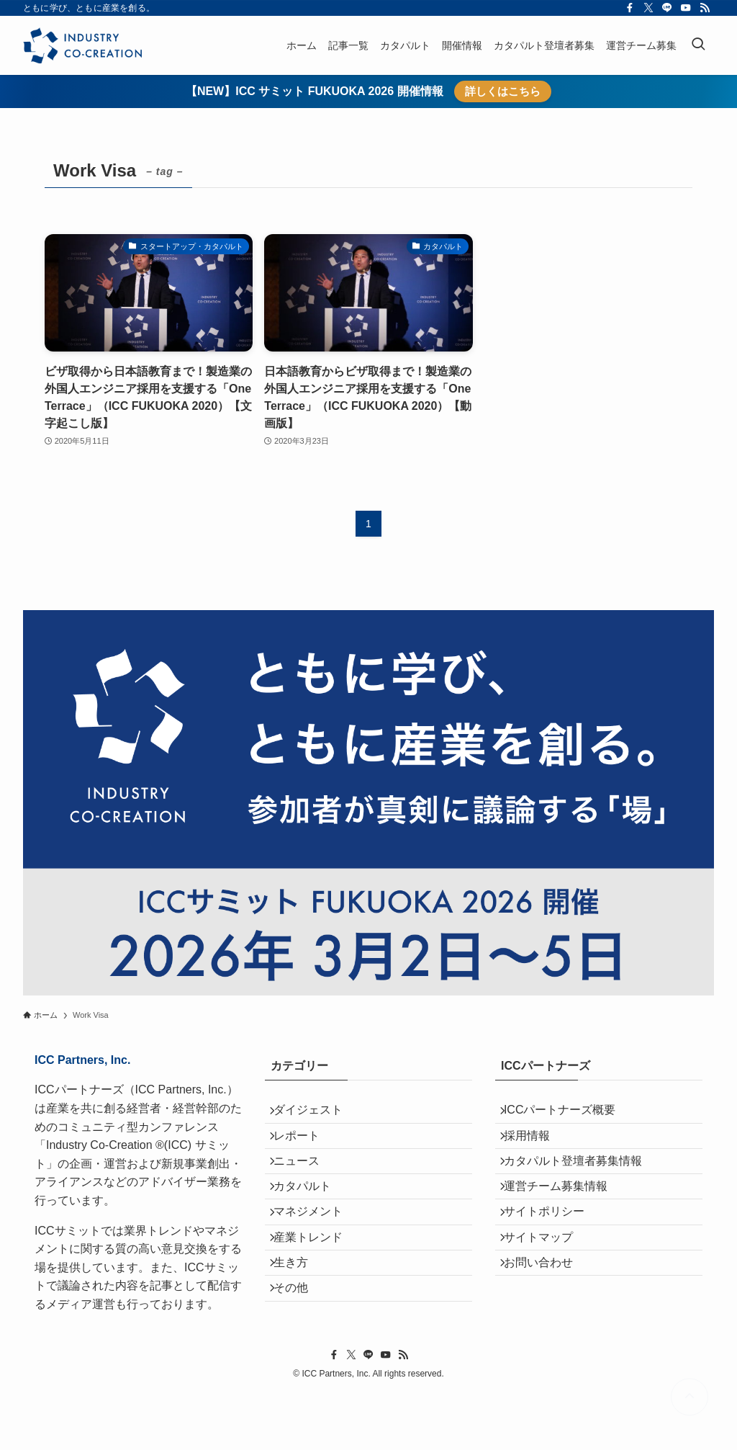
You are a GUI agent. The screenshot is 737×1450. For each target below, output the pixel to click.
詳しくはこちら (503, 91)
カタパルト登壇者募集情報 (581, 1182)
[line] (667, 8)
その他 (299, 1353)
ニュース (305, 1182)
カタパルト (311, 1217)
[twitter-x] (648, 8)
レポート (305, 1148)
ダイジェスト (316, 1114)
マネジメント (316, 1251)
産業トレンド (316, 1285)
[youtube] (686, 8)
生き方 (299, 1319)
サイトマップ (547, 1285)
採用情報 (535, 1148)
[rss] (704, 8)
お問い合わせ (547, 1319)
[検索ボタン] (698, 45)
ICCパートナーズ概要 (568, 1114)
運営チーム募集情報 (564, 1217)
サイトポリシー (552, 1251)
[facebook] (629, 8)
